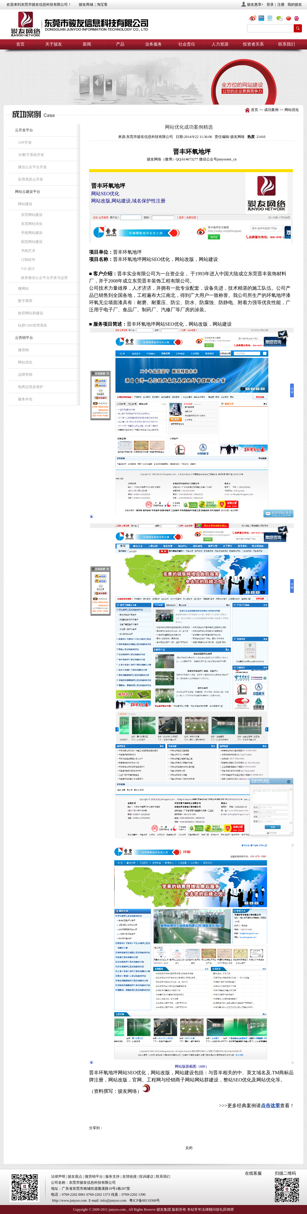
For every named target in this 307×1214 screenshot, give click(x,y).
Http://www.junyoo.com (69, 1200)
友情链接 (129, 1176)
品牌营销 (25, 374)
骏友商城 (86, 4)
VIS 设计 (28, 269)
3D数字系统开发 (31, 155)
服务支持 (112, 1176)
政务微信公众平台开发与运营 (44, 278)
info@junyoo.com (113, 1200)
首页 (20, 44)
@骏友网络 (254, 19)
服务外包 (25, 399)
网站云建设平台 (27, 192)
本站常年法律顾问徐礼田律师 (210, 1209)
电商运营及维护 (30, 387)
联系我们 (286, 44)
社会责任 (186, 44)
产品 (120, 44)
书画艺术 (28, 251)
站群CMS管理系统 (32, 325)
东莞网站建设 (32, 215)
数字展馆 (25, 301)
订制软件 (28, 260)
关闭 (188, 1148)
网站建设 (25, 204)
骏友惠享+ (255, 4)
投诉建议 (146, 1176)
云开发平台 (24, 130)
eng (299, 19)
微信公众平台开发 (32, 167)
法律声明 (58, 1176)
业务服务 (153, 44)
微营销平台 (94, 1176)
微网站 (23, 288)
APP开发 (25, 142)
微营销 (23, 350)
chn (290, 19)
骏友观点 (75, 1176)
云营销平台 (24, 338)
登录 (270, 4)
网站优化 (292, 110)
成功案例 (271, 110)
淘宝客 (102, 4)
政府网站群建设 (30, 313)
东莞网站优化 (32, 224)
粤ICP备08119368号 (144, 1200)
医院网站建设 (32, 242)
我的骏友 (295, 4)
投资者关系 (253, 44)
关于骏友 (53, 44)
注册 (281, 4)
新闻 (87, 44)
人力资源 (220, 44)
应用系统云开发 (30, 179)
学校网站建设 (32, 233)
